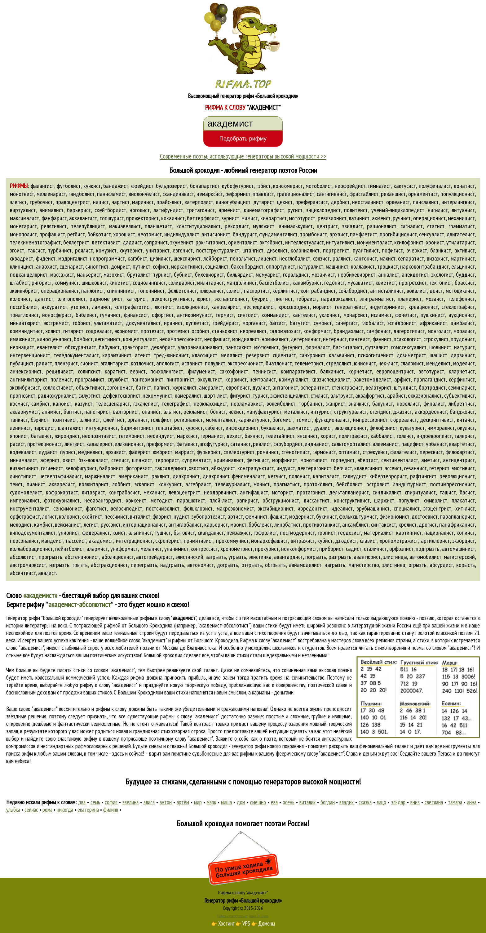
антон (166, 802)
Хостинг (226, 923)
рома (47, 809)
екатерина (88, 809)
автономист (200, 565)
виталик (307, 802)
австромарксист (28, 565)
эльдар (398, 802)
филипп (110, 809)
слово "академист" (25, 647)
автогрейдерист (154, 557)
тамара (455, 802)
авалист (47, 573)
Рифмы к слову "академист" (243, 892)
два (82, 802)
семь (95, 802)
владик (346, 802)
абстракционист (109, 565)
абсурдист (441, 565)
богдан (327, 802)
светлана (434, 802)
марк (211, 802)
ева (274, 802)
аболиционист (118, 557)
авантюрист (367, 557)
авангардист (288, 557)
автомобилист (425, 557)
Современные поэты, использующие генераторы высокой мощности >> (243, 156)
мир (198, 802)
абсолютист (23, 557)
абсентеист (23, 573)
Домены (266, 923)
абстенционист (82, 557)
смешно (258, 802)
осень (288, 802)
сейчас (31, 809)
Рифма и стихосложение (232, 916)
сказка (365, 802)
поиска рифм (19, 753)
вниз (415, 802)
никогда (65, 809)
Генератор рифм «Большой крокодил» (243, 900)
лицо (381, 802)
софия (111, 802)
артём (183, 802)
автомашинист (458, 549)
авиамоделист (305, 565)
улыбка (13, 809)
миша (226, 802)
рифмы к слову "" (168, 618)
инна (471, 802)
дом (241, 802)
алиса (149, 802)
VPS (246, 923)
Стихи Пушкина (259, 916)
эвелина (130, 802)
